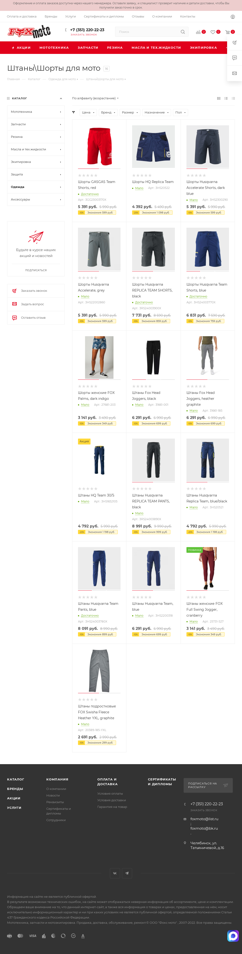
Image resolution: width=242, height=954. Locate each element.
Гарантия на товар (112, 807)
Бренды (15, 789)
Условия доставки (111, 800)
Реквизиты (55, 802)
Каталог (15, 779)
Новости (53, 795)
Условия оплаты (110, 793)
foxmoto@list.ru (204, 819)
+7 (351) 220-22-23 (86, 30)
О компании (56, 789)
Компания (57, 779)
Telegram (127, 873)
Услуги (14, 808)
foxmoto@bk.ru (204, 828)
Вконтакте (115, 873)
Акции (14, 798)
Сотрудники (56, 820)
